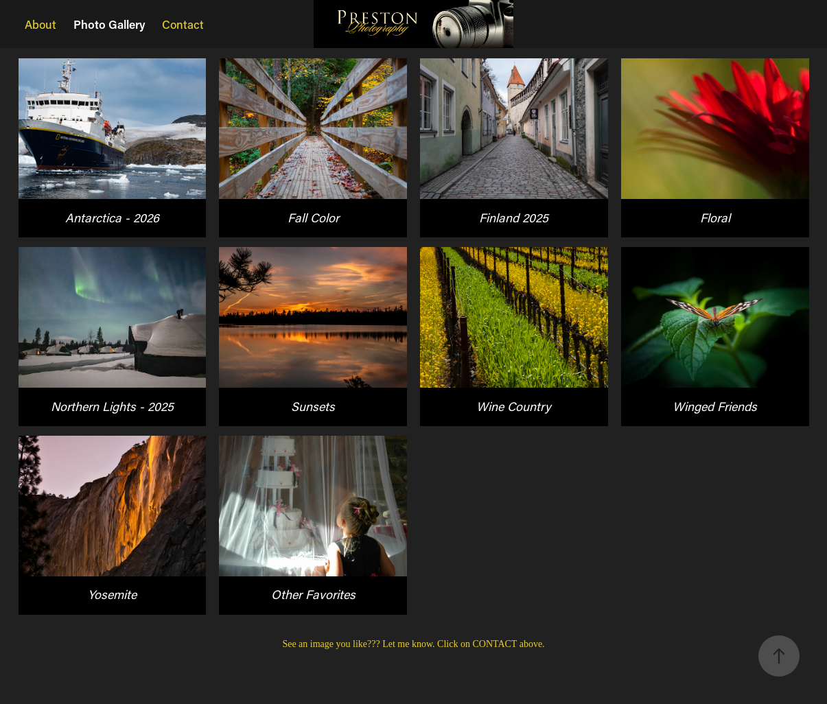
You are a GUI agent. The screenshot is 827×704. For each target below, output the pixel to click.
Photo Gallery (109, 24)
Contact (183, 24)
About (40, 24)
